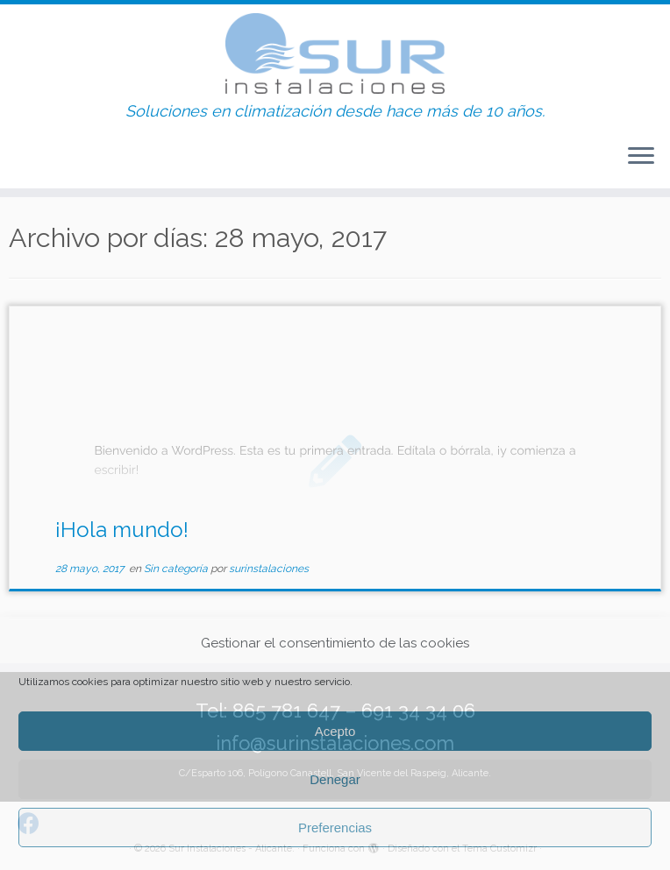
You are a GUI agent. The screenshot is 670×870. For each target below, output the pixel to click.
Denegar (335, 779)
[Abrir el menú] (641, 157)
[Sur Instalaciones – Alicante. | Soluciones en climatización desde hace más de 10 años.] (335, 53)
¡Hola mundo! (122, 529)
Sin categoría (177, 568)
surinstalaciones (269, 568)
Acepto (335, 731)
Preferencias (335, 827)
